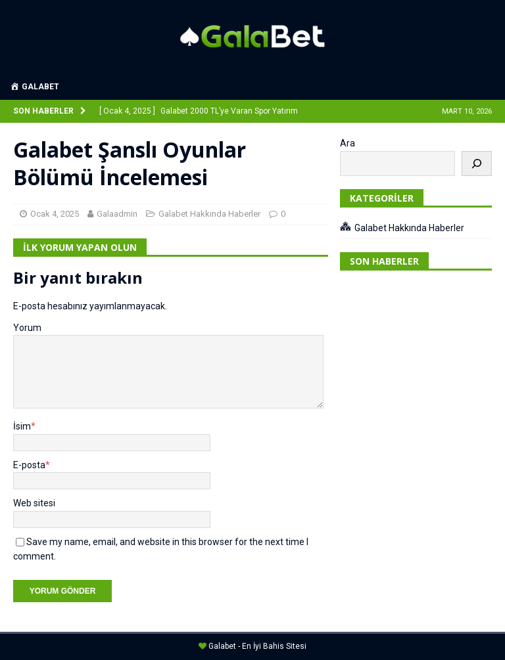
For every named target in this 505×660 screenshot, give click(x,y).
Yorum (27, 327)
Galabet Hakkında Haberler (209, 214)
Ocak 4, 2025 (54, 214)
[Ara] (477, 163)
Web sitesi (34, 503)
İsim (22, 426)
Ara (347, 143)
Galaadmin (117, 214)
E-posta (29, 465)
